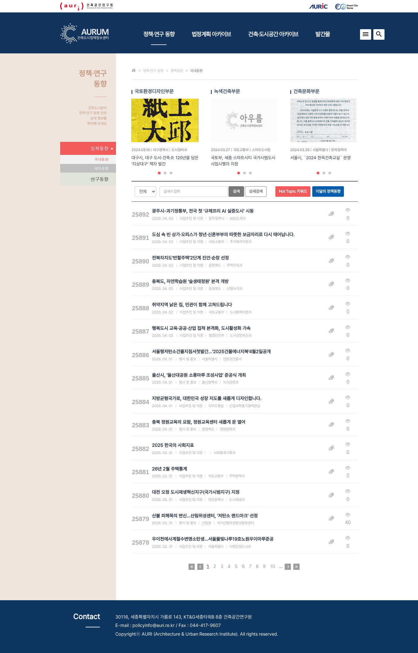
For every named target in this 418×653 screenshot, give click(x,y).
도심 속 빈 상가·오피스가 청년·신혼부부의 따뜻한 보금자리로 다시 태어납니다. (223, 234)
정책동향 (102, 148)
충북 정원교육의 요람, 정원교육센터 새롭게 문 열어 (198, 422)
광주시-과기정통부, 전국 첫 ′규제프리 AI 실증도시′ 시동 (203, 211)
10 (272, 566)
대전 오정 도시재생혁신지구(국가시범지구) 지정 (195, 492)
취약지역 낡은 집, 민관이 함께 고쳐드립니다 (192, 305)
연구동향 (99, 179)
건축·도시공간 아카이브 (273, 34)
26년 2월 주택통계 (169, 469)
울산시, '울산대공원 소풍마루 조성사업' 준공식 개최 (199, 375)
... (281, 566)
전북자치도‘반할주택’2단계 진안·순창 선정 (190, 258)
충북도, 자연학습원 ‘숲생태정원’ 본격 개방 (190, 281)
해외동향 (101, 168)
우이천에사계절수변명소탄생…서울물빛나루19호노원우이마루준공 (212, 539)
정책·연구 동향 (158, 38)
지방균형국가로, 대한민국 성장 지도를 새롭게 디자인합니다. (206, 398)
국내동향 (101, 159)
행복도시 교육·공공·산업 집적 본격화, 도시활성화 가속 (201, 328)
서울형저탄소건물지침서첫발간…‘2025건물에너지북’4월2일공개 (211, 351)
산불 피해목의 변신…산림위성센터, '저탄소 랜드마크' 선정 (205, 516)
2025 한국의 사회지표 (173, 445)
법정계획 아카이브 (211, 34)
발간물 (322, 34)
